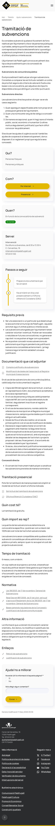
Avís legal (6, 755)
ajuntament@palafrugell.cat (13, 739)
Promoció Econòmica (11, 801)
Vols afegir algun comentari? (17, 686)
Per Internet (27, 186)
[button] (52, 5)
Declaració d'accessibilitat (14, 767)
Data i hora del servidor (12, 771)
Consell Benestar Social (12, 805)
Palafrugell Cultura (10, 797)
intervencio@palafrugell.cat (18, 251)
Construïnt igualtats (11, 809)
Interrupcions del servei (12, 780)
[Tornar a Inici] (15, 5)
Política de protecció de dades (16, 759)
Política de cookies (10, 763)
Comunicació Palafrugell (13, 793)
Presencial (27, 194)
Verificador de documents (13, 775)
